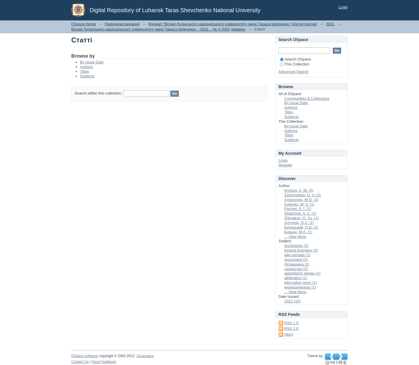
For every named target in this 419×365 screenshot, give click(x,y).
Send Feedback (104, 362)
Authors (86, 67)
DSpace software (84, 356)
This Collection (294, 64)
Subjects (87, 76)
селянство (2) (296, 269)
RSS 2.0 (291, 328)
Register (285, 165)
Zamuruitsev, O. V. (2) (302, 195)
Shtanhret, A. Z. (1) (300, 213)
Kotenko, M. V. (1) (299, 204)
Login (343, 7)
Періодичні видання (122, 24)
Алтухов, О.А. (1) (299, 222)
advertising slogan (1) (302, 273)
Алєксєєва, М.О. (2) (301, 199)
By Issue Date (92, 62)
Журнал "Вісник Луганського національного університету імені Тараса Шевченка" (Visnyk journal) (232, 24)
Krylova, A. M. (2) (298, 190)
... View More (295, 236)
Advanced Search (293, 72)
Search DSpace (295, 59)
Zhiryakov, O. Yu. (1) (301, 218)
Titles (84, 71)
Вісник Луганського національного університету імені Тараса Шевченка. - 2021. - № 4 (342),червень (158, 29)
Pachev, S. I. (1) (297, 208)
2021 (330, 24)
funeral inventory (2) (301, 250)
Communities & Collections (306, 98)
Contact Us (80, 362)
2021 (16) (292, 301)
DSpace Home (83, 24)
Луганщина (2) (296, 264)
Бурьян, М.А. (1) (298, 232)
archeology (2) (296, 245)
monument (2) (296, 259)
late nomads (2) (297, 255)
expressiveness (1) (300, 287)
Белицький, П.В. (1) (301, 227)
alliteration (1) (295, 278)
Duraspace (144, 356)
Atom (288, 334)
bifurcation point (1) (300, 282)
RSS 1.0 (291, 323)
